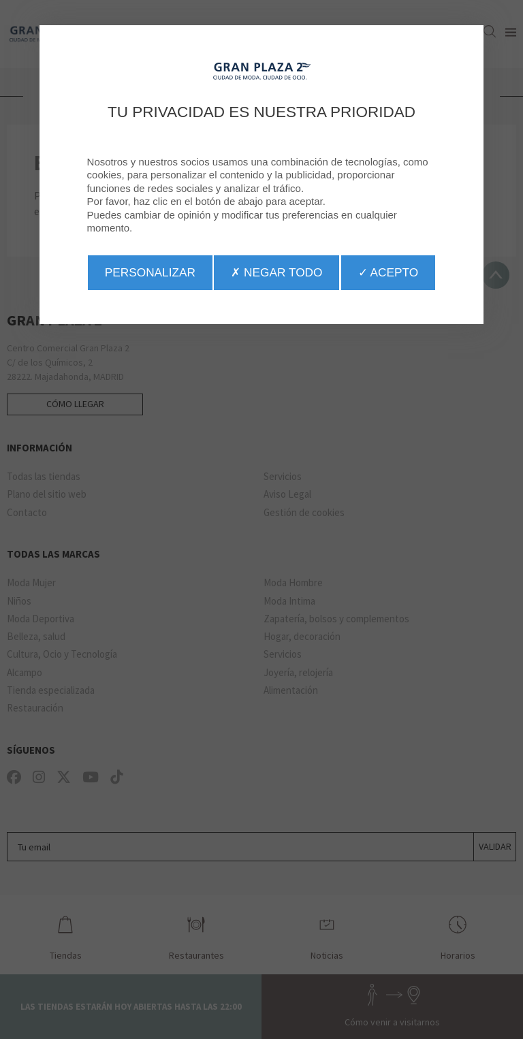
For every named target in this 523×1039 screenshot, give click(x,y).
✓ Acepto (388, 272)
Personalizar (150, 272)
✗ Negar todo (276, 272)
